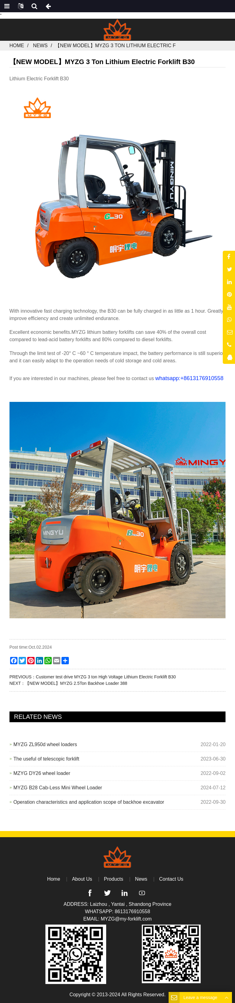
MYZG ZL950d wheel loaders (45, 744)
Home (16, 45)
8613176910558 (132, 911)
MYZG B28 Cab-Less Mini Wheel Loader (57, 787)
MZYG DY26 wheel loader (41, 773)
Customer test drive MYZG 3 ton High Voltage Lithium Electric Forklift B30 (106, 676)
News (40, 45)
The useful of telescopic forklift (46, 758)
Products (113, 879)
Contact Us (171, 879)
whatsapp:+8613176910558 (189, 378)
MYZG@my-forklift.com (126, 918)
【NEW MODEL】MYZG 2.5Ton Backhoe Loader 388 (76, 683)
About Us (82, 879)
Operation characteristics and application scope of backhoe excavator (88, 802)
